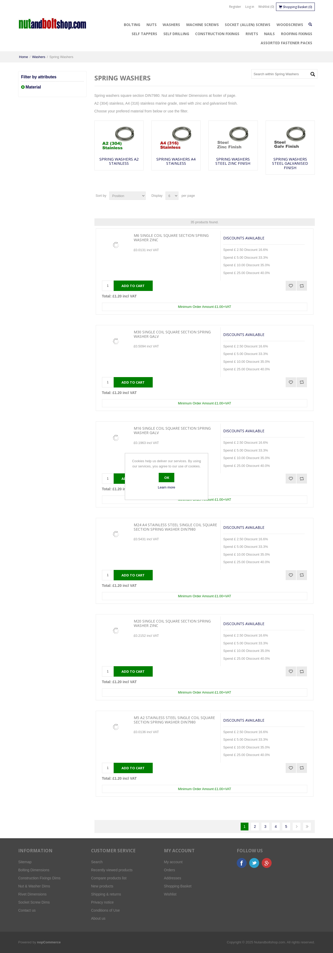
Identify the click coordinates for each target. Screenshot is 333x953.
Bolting (132, 24)
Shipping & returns (106, 894)
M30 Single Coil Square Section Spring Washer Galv (172, 334)
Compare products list (108, 878)
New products (102, 886)
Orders (169, 870)
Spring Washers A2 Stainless (119, 161)
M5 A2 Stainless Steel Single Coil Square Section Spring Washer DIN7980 (174, 720)
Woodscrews (290, 24)
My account (173, 862)
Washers (171, 24)
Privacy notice (102, 902)
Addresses (172, 878)
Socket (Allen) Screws (247, 24)
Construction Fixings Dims (39, 878)
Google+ (267, 863)
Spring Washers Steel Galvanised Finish (290, 163)
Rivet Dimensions (32, 894)
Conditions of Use (105, 910)
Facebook (242, 863)
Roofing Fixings (296, 33)
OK (166, 477)
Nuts (151, 24)
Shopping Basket (177, 886)
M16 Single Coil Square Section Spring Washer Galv (172, 430)
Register (235, 6)
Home (23, 57)
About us (98, 918)
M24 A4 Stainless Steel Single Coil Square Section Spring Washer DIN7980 (175, 527)
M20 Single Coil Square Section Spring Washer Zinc (172, 623)
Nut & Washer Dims (34, 886)
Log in (249, 6)
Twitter (254, 863)
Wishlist (170, 894)
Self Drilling (176, 33)
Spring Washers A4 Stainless (176, 161)
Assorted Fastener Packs (286, 42)
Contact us (27, 910)
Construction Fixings (217, 33)
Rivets (252, 33)
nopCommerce (49, 942)
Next (296, 826)
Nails (269, 33)
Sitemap (24, 862)
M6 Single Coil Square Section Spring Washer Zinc (171, 237)
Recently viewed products (112, 870)
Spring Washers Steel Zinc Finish (233, 161)
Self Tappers (144, 33)
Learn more (166, 487)
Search (97, 862)
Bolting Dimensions (33, 870)
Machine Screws (202, 24)
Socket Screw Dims (34, 902)
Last (307, 826)
